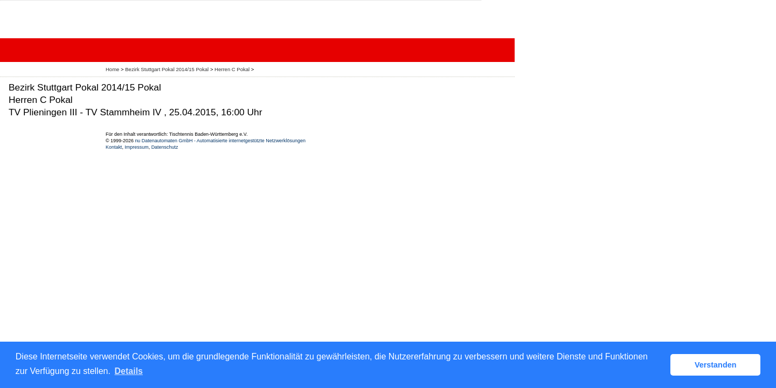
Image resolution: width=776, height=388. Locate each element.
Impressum (136, 147)
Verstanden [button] (716, 365)
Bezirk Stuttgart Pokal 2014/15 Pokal (167, 69)
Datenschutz (164, 147)
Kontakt (114, 147)
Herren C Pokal (232, 69)
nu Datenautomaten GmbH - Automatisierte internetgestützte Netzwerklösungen (220, 140)
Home (112, 69)
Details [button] (129, 371)
